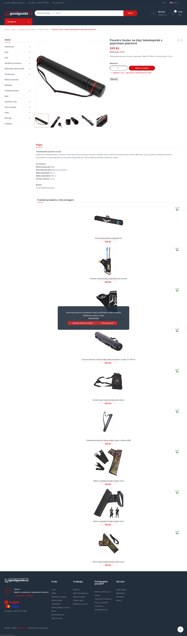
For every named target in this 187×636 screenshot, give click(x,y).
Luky (6, 58)
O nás (54, 590)
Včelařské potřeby (12, 91)
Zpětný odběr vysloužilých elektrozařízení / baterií (61, 604)
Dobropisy (120, 597)
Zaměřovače (10, 74)
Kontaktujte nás (58, 3)
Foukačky (8, 124)
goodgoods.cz (22, 628)
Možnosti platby (79, 597)
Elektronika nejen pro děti (14, 69)
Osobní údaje (121, 590)
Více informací (93, 318)
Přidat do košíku (142, 68)
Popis (39, 144)
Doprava (76, 590)
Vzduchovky (9, 47)
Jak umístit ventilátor (103, 599)
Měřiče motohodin (11, 80)
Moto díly (8, 118)
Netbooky (8, 85)
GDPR (54, 593)
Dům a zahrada (10, 107)
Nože (6, 96)
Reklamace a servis (80, 604)
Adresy (119, 600)
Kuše (6, 52)
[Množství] (119, 68)
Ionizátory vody (11, 102)
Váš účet (120, 582)
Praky (7, 113)
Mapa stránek (57, 618)
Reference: (114, 52)
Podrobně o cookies (59, 597)
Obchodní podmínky (80, 593)
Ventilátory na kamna (13, 63)
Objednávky (120, 593)
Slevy (54, 611)
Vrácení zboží (78, 600)
